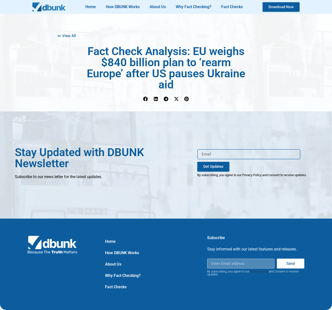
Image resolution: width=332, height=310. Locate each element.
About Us (158, 6)
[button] (146, 99)
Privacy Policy (259, 271)
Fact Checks (232, 6)
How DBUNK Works (123, 6)
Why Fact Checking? (193, 6)
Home (90, 6)
